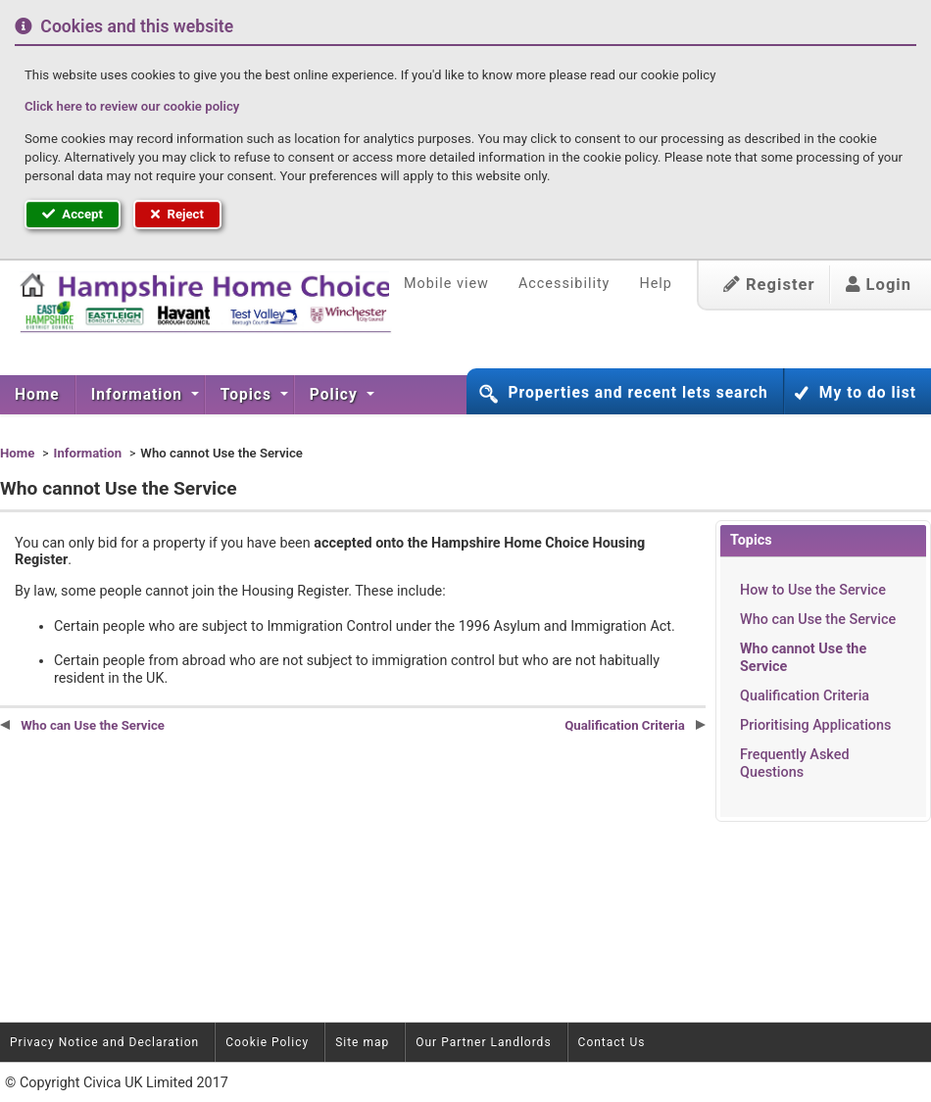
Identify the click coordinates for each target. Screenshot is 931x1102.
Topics (248, 395)
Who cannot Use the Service (803, 657)
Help (655, 283)
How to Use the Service (813, 590)
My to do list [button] (867, 393)
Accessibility (564, 283)
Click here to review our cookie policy (131, 106)
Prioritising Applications (815, 725)
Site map (362, 1042)
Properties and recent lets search (637, 393)
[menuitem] (37, 394)
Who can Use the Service (818, 619)
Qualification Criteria (804, 696)
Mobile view (446, 283)
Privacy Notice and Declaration (104, 1042)
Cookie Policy (267, 1042)
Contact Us (612, 1042)
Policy (336, 395)
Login (878, 284)
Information (139, 395)
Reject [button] (177, 214)
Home (37, 395)
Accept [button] (72, 214)
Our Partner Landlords (483, 1042)
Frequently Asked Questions (795, 763)
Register (769, 284)
